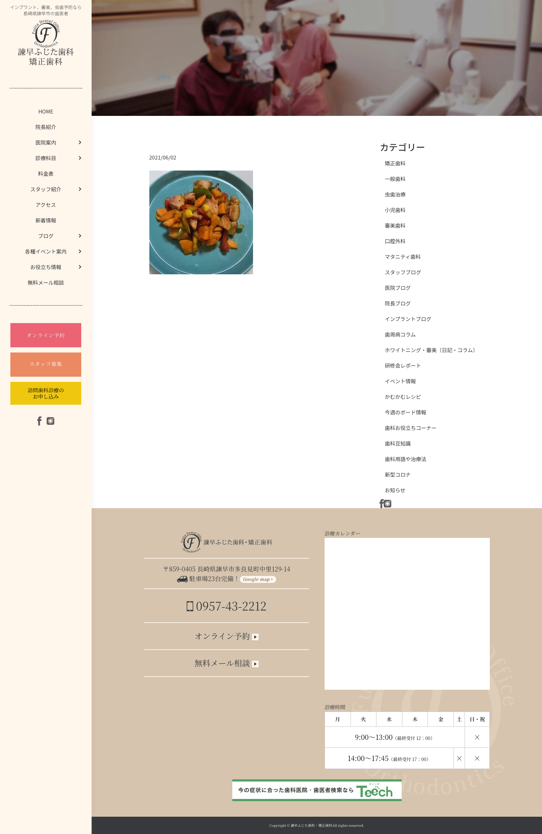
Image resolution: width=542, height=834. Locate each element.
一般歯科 (395, 178)
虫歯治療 (395, 194)
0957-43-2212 (227, 605)
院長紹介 (45, 126)
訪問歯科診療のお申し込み (46, 393)
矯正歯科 (395, 163)
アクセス (46, 204)
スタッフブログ (403, 272)
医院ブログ (398, 287)
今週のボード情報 (405, 412)
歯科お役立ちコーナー (411, 427)
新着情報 (45, 220)
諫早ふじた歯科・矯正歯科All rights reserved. (327, 825)
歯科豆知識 (398, 443)
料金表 (46, 173)
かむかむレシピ (403, 396)
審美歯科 (395, 225)
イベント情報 (400, 381)
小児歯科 (395, 209)
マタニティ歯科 (403, 256)
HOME (45, 111)
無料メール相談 (46, 282)
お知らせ (395, 490)
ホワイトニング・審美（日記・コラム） (431, 350)
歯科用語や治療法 (405, 458)
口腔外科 (395, 241)
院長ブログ (398, 303)
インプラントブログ (408, 318)
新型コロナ (398, 474)
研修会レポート (403, 365)
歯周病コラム (400, 334)
